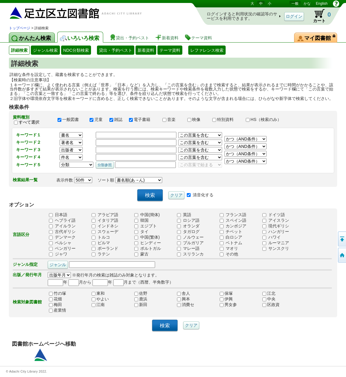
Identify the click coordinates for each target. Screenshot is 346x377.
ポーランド (105, 248)
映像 (197, 119)
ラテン (101, 254)
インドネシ (105, 226)
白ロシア (231, 237)
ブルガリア (190, 242)
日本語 (58, 214)
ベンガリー (62, 248)
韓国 (141, 220)
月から (79, 282)
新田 (140, 304)
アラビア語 (105, 214)
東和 (98, 293)
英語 (184, 214)
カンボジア (233, 226)
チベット (231, 231)
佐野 (140, 293)
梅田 (55, 304)
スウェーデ (105, 231)
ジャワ (58, 254)
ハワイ (271, 237)
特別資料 (226, 119)
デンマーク (62, 237)
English (321, 3)
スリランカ (190, 254)
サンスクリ (275, 248)
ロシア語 (188, 220)
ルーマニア (275, 242)
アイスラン (275, 220)
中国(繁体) (147, 237)
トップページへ (341, 255)
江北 (268, 293)
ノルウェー (190, 237)
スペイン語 (233, 220)
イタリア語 (105, 220)
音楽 (172, 119)
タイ (141, 231)
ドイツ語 (273, 214)
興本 (183, 299)
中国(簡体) (147, 214)
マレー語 (188, 248)
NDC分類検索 (76, 50)
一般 (295, 3)
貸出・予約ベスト (115, 50)
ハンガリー (275, 231)
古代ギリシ (62, 231)
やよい (100, 299)
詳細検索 (19, 50)
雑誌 (116, 119)
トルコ (101, 237)
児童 (97, 119)
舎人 (183, 293)
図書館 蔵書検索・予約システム (71, 12)
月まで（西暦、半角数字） (143, 282)
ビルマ (101, 242)
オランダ (188, 226)
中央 (268, 299)
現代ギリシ (275, 226)
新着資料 (146, 50)
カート (319, 16)
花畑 (55, 299)
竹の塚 (57, 293)
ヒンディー (147, 242)
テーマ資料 (170, 50)
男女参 (228, 304)
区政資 (271, 304)
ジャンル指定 (25, 264)
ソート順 (130, 180)
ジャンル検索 (45, 50)
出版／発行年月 (27, 274)
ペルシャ (60, 242)
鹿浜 (140, 299)
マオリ (229, 248)
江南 (98, 304)
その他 (229, 254)
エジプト (145, 226)
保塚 (226, 293)
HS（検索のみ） (266, 119)
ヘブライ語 (62, 220)
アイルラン (62, 226)
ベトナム (231, 242)
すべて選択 (29, 122)
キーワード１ (28, 134)
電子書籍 (143, 119)
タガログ (188, 231)
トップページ (19, 28)
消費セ (185, 304)
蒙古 (141, 254)
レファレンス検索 (207, 50)
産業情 (57, 310)
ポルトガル (147, 248)
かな (307, 3)
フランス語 (233, 214)
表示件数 (74, 180)
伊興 (226, 299)
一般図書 (71, 119)
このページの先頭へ (341, 239)
